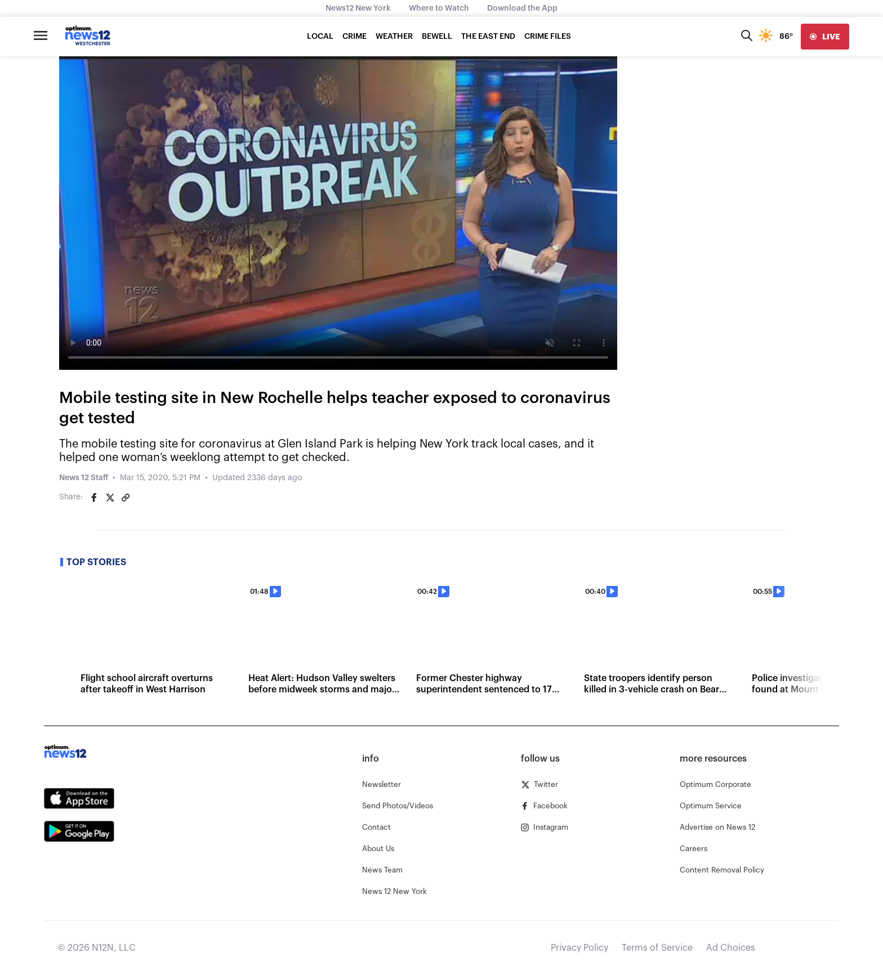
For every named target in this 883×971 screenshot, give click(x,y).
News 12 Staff (83, 478)
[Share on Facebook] (94, 497)
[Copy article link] (125, 497)
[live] (825, 37)
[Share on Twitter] (109, 497)
